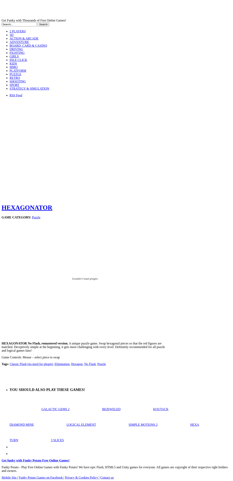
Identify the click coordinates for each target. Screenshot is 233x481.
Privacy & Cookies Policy (82, 477)
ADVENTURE (19, 42)
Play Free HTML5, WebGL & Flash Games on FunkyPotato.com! (69, 10)
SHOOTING (18, 81)
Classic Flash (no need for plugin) (31, 364)
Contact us (107, 477)
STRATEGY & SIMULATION (29, 88)
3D (12, 35)
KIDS (13, 63)
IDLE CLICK (18, 60)
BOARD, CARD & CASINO (28, 45)
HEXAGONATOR (27, 207)
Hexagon (77, 364)
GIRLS (14, 56)
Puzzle (36, 217)
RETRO (15, 78)
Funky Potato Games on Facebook (41, 477)
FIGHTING (17, 52)
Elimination (62, 364)
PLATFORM (18, 70)
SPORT (14, 85)
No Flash (90, 364)
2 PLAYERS (18, 31)
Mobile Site (9, 477)
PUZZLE (15, 74)
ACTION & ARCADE (24, 38)
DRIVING (16, 49)
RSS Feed (16, 95)
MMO (14, 67)
